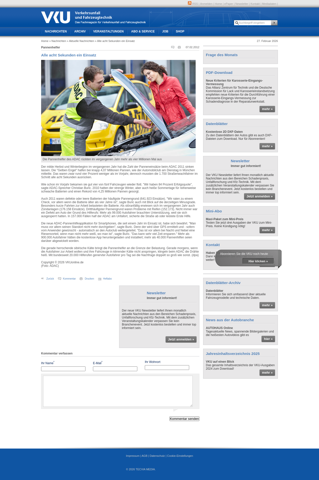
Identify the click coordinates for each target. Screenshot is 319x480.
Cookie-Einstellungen (180, 455)
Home (218, 3)
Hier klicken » (258, 261)
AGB (144, 455)
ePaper (228, 3)
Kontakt (255, 3)
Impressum (132, 455)
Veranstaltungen (108, 31)
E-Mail (97, 363)
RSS (193, 3)
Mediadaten (269, 3)
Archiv (80, 31)
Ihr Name (47, 363)
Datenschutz (157, 455)
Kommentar (69, 278)
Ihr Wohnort (152, 362)
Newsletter (241, 3)
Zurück (50, 278)
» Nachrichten (57, 40)
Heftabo (107, 278)
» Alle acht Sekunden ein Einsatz (115, 40)
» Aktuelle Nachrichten (80, 40)
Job (165, 31)
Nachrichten (56, 31)
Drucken (89, 278)
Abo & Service (143, 31)
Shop (180, 31)
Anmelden (206, 3)
